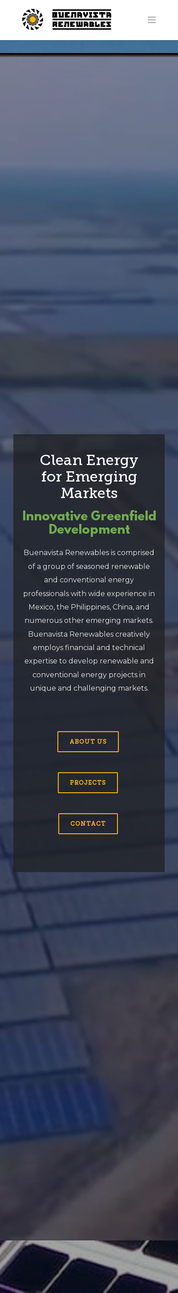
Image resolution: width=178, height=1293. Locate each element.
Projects (88, 782)
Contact (88, 823)
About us (88, 741)
